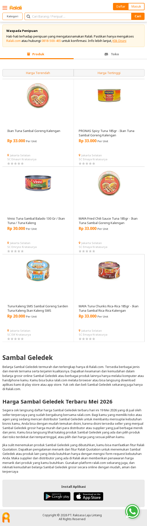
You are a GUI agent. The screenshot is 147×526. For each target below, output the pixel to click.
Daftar (120, 6)
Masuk (136, 6)
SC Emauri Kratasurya (21, 159)
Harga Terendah (38, 73)
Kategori (12, 16)
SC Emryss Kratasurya (22, 247)
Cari (138, 16)
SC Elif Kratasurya (19, 334)
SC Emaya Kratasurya (93, 159)
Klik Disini (119, 40)
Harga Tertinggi (109, 73)
